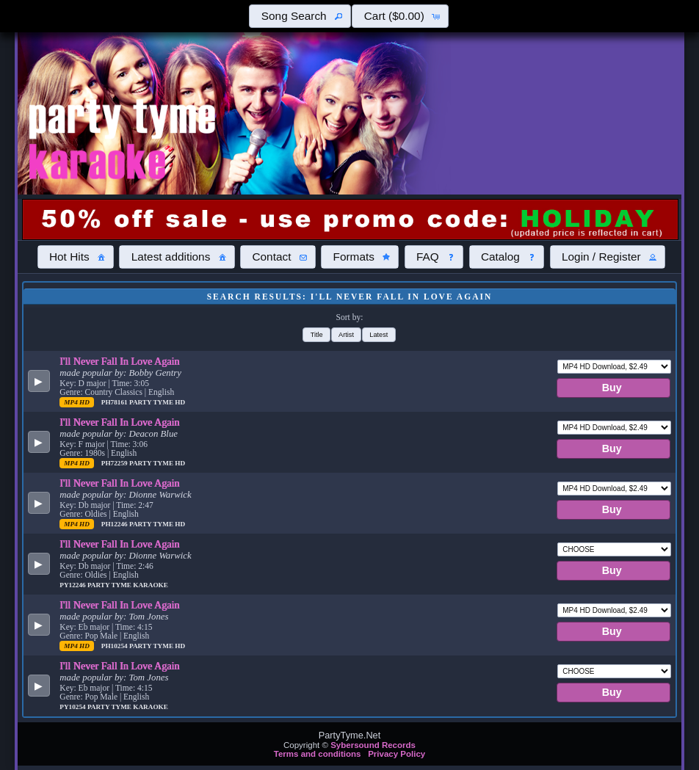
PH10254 (115, 646)
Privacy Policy (396, 753)
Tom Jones (149, 616)
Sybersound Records (373, 745)
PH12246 (115, 524)
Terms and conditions (317, 753)
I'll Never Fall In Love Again (119, 361)
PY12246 (73, 585)
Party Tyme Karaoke (127, 585)
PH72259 (115, 463)
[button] (299, 16)
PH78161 (115, 402)
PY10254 (73, 707)
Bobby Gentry (155, 373)
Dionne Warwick (160, 495)
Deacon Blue (153, 434)
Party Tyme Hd (157, 402)
